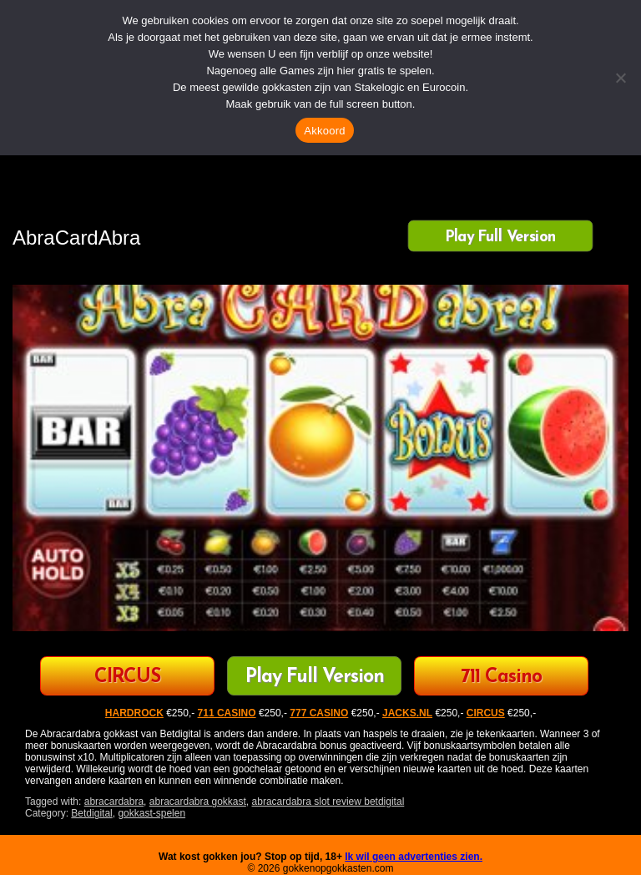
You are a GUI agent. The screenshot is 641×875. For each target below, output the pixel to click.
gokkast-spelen (151, 813)
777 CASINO (319, 713)
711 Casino (501, 677)
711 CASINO (227, 713)
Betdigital (91, 813)
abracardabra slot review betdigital (328, 801)
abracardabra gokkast (197, 801)
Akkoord (324, 130)
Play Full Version (500, 237)
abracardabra (114, 801)
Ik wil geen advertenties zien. (413, 856)
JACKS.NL (407, 713)
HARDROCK (134, 713)
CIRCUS (127, 677)
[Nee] (620, 77)
